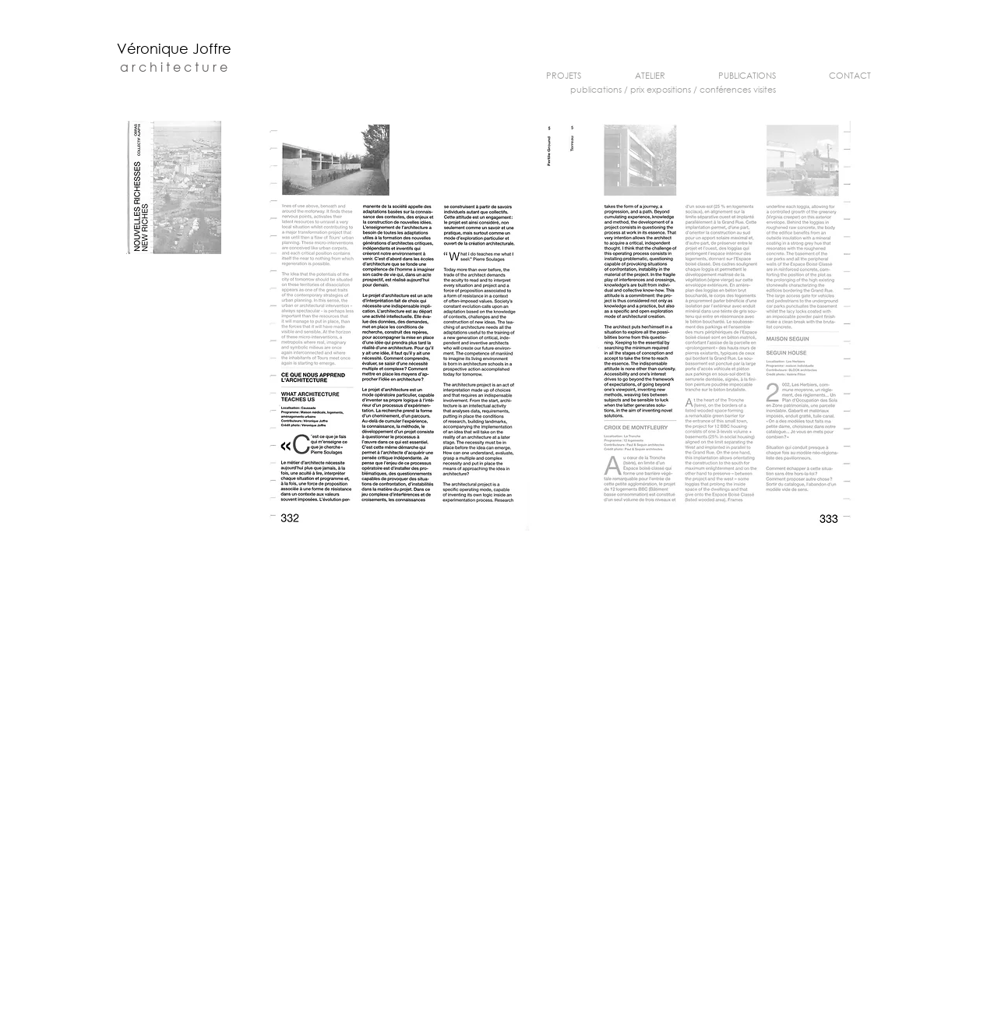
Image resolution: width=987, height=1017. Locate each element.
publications (596, 89)
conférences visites (738, 89)
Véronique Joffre (174, 48)
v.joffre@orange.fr (591, 1013)
